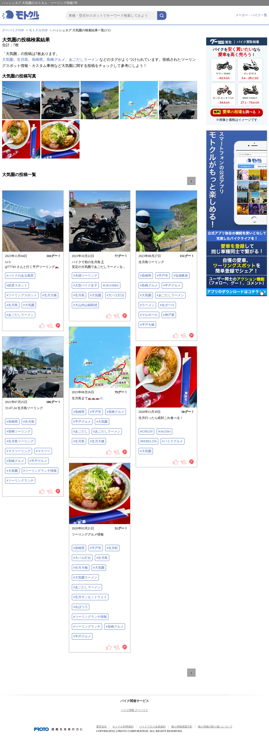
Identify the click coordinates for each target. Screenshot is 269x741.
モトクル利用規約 (123, 726)
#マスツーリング (18, 451)
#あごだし (80, 431)
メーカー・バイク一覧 (251, 15)
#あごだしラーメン (20, 315)
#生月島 (12, 305)
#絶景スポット (17, 285)
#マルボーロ (149, 315)
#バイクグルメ (172, 441)
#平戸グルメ (172, 285)
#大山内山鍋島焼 (85, 305)
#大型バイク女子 (85, 285)
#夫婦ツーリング (85, 275)
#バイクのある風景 (20, 275)
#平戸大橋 (147, 325)
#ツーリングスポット (22, 295)
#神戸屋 (168, 315)
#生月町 (112, 548)
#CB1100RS (111, 285)
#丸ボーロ (167, 305)
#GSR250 (146, 431)
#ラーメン (147, 305)
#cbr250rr (164, 431)
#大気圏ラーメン (85, 577)
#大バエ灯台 (115, 295)
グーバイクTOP (13, 30)
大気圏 (7, 60)
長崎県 (37, 60)
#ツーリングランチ (20, 480)
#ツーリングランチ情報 (40, 471)
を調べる (236, 112)
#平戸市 (162, 275)
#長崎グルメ (149, 285)
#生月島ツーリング (20, 441)
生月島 (22, 60)
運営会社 (101, 726)
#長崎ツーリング (18, 431)
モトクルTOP (38, 30)
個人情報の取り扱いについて (215, 726)
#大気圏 (28, 305)
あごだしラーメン (84, 60)
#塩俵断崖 (181, 275)
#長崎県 (145, 275)
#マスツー (43, 451)
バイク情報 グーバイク (134, 710)
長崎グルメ (56, 60)
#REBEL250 (148, 441)
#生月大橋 (49, 295)
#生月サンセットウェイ (90, 597)
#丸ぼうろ (80, 607)
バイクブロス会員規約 (152, 726)
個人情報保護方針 (181, 726)
